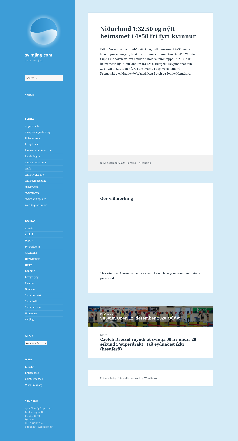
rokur (133, 162)
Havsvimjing (32, 258)
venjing (29, 319)
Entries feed (32, 372)
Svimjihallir (32, 301)
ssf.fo (28, 168)
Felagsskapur (32, 246)
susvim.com (32, 186)
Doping (29, 240)
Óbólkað (30, 289)
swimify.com (32, 193)
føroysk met (32, 144)
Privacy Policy (108, 378)
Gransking (31, 252)
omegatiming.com (35, 162)
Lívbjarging (32, 277)
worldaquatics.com (36, 205)
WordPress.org (33, 385)
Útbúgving (31, 313)
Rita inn (29, 366)
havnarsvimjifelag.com (38, 150)
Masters (29, 283)
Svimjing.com (33, 307)
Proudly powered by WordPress (138, 378)
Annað (28, 228)
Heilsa (28, 265)
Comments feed (34, 379)
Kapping (30, 271)
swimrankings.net (35, 199)
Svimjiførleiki (33, 295)
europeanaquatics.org (38, 132)
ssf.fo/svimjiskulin (35, 180)
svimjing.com (38, 55)
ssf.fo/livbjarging (34, 174)
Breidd (29, 234)
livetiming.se (32, 156)
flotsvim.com (32, 138)
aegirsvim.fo (32, 126)
